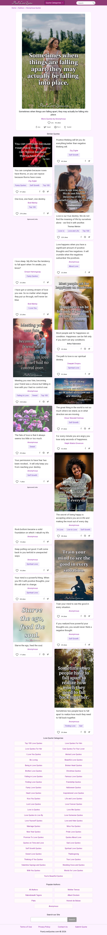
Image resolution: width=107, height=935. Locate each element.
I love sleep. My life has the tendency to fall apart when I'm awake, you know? (32, 264)
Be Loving (34, 760)
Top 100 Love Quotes (33, 743)
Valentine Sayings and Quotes (33, 865)
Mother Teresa (73, 890)
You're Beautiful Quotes (53, 876)
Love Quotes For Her (33, 749)
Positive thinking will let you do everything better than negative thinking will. (71, 143)
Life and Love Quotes (73, 799)
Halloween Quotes (73, 787)
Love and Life (73, 231)
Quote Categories (54, 3)
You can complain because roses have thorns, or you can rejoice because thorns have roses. (31, 174)
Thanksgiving (73, 854)
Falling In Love (23, 395)
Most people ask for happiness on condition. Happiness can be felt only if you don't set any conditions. (73, 336)
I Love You (32, 308)
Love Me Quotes (73, 810)
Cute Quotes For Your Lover (74, 749)
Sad (80, 726)
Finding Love (70, 726)
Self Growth (34, 185)
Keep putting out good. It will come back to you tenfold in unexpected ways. (31, 552)
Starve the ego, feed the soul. (29, 645)
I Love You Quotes (33, 754)
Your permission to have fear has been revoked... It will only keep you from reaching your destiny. (31, 463)
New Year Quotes (33, 832)
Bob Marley (32, 203)
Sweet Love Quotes (33, 854)
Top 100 (46, 185)
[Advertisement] (32, 237)
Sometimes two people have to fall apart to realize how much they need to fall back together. (73, 714)
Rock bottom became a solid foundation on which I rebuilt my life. (32, 531)
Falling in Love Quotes (34, 776)
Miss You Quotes (73, 826)
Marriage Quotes (33, 826)
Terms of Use (26, 927)
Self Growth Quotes (33, 848)
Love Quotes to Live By (33, 815)
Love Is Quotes (33, 810)
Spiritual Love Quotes (73, 848)
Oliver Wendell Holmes (74, 418)
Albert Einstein (73, 895)
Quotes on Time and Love (33, 843)
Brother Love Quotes (33, 771)
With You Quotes (33, 870)
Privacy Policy (44, 927)
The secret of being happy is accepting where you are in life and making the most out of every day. (72, 518)
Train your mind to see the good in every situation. (72, 606)
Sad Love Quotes (73, 843)
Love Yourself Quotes (33, 821)
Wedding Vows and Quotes (73, 865)
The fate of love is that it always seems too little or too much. (30, 437)
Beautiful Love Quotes (74, 760)
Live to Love (72, 530)
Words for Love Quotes (73, 870)
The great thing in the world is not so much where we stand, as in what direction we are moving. (73, 411)
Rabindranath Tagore (33, 895)
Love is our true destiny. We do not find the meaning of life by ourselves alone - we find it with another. (73, 219)
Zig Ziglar (32, 181)
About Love (73, 266)
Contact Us (63, 927)
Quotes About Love (73, 837)
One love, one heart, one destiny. (30, 199)
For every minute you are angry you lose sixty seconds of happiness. (73, 438)
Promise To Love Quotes (33, 837)
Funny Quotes (20, 185)
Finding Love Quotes (33, 782)
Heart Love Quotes (33, 793)
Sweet (34, 395)
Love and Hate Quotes (74, 821)
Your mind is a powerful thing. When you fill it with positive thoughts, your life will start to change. (32, 581)
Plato (33, 901)
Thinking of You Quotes (33, 859)
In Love (60, 530)
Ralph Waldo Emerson (74, 443)
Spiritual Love (73, 368)
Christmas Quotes (73, 771)
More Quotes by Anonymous (53, 119)
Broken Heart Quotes (73, 765)
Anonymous (74, 262)
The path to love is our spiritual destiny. (71, 358)
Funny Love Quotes (33, 787)
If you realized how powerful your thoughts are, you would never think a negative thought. (74, 627)
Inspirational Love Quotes (73, 793)
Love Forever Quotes (73, 804)
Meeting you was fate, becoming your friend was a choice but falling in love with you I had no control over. (32, 384)
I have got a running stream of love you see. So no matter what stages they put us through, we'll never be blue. (31, 294)
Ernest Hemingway (33, 272)
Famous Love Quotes (73, 776)
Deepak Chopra (73, 363)
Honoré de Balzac (73, 901)
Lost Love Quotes (33, 804)
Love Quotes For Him (73, 743)
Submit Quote (81, 927)
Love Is (61, 231)
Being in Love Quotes (33, 765)
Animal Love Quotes (73, 754)
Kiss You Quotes (33, 799)
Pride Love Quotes (73, 832)
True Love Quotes (73, 859)
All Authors (33, 890)
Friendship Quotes (73, 782)
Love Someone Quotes (73, 815)
